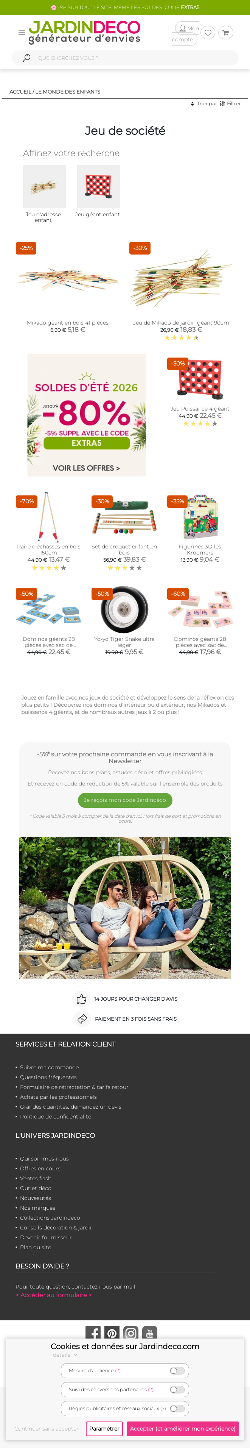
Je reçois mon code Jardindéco (125, 800)
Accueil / (21, 92)
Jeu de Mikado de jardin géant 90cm (181, 322)
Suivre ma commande (49, 1067)
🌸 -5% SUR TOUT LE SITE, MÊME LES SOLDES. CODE (125, 7)
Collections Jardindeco (50, 1217)
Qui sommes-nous (44, 1158)
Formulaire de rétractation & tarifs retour (74, 1087)
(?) (118, 1370)
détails (66, 1354)
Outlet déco (35, 1188)
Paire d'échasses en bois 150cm (49, 549)
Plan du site (35, 1247)
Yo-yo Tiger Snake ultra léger (124, 642)
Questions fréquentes (48, 1077)
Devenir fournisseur (46, 1237)
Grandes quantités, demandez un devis (70, 1106)
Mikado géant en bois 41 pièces (68, 322)
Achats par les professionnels (58, 1096)
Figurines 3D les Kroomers (200, 549)
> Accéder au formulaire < (54, 1295)
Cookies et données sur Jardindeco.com (125, 1346)
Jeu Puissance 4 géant (200, 408)
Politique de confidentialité (55, 1116)
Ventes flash (35, 1178)
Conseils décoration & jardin (56, 1227)
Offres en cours (40, 1168)
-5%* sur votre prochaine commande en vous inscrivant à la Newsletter (125, 757)
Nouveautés (35, 1198)
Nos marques (37, 1207)
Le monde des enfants (67, 92)
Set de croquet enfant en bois (124, 549)
